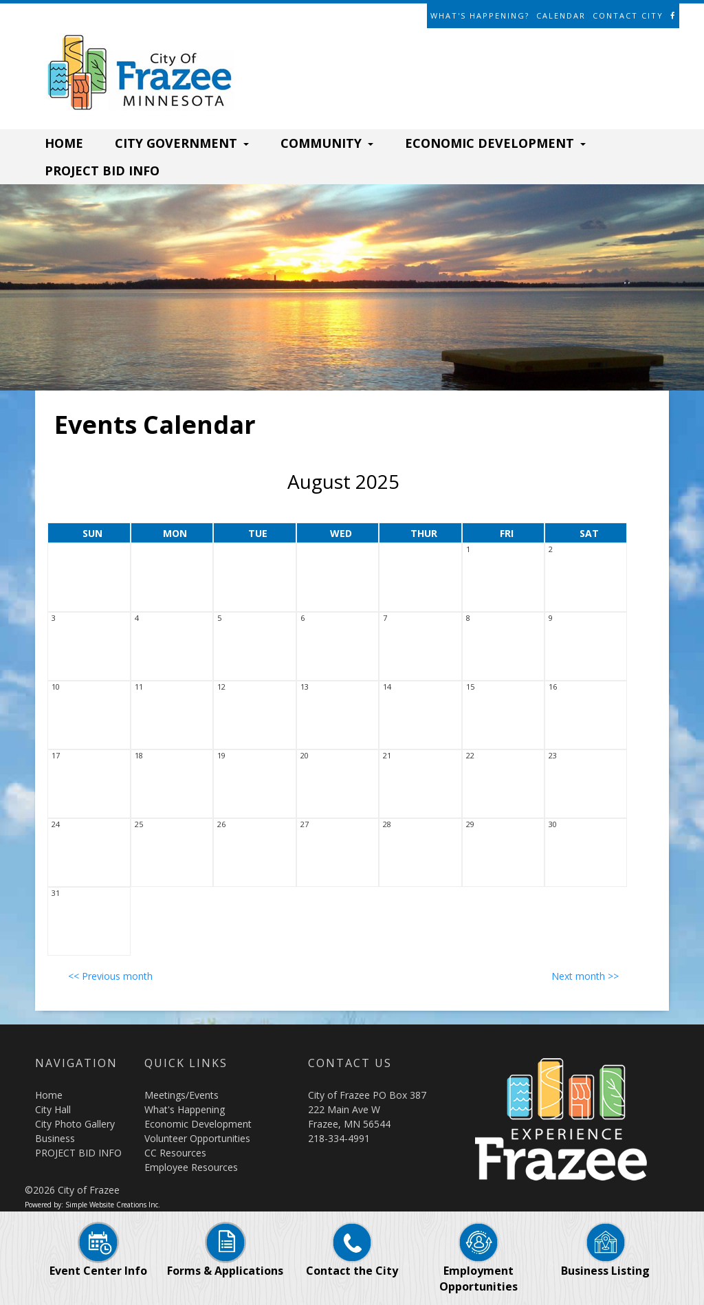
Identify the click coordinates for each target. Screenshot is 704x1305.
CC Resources (175, 1152)
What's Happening (184, 1109)
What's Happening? (479, 15)
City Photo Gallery (75, 1123)
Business (55, 1138)
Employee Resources (191, 1167)
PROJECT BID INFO (102, 170)
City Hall (53, 1109)
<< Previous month (110, 976)
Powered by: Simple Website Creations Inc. (92, 1204)
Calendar (561, 15)
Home (49, 1094)
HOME (64, 143)
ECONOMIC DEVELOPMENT (495, 143)
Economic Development (198, 1123)
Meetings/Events (181, 1094)
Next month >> (585, 976)
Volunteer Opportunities (197, 1138)
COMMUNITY (326, 143)
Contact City (628, 15)
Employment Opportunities (478, 1264)
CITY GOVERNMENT (182, 143)
